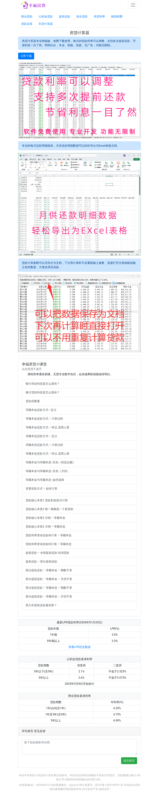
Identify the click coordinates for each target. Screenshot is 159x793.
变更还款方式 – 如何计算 (41, 488)
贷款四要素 (33, 401)
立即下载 (26, 56)
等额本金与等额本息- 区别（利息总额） (50, 462)
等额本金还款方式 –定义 (41, 410)
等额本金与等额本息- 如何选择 (45, 480)
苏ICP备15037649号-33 (109, 785)
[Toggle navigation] (133, 5)
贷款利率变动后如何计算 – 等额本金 (48, 535)
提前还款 (64, 16)
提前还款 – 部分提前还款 (41, 561)
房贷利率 (99, 16)
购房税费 (117, 16)
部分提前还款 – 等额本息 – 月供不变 (49, 596)
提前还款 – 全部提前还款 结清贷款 (47, 552)
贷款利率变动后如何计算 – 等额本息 (48, 544)
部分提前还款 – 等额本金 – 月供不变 (49, 579)
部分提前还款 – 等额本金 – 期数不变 (49, 570)
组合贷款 (82, 16)
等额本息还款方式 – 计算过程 (44, 445)
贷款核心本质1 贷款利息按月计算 (47, 500)
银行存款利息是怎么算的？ (43, 383)
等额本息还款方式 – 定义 (41, 436)
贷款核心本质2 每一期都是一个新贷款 (49, 509)
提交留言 (129, 760)
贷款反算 (27, 24)
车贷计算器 (46, 24)
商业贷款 (27, 16)
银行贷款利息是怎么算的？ (43, 392)
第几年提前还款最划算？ (41, 605)
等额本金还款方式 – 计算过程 (44, 418)
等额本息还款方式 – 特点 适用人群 (47, 453)
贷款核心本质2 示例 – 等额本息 (45, 526)
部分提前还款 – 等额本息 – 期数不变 (49, 587)
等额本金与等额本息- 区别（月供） (48, 471)
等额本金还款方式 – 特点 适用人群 (47, 427)
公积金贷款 (46, 16)
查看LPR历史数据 (79, 647)
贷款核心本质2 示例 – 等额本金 (45, 518)
